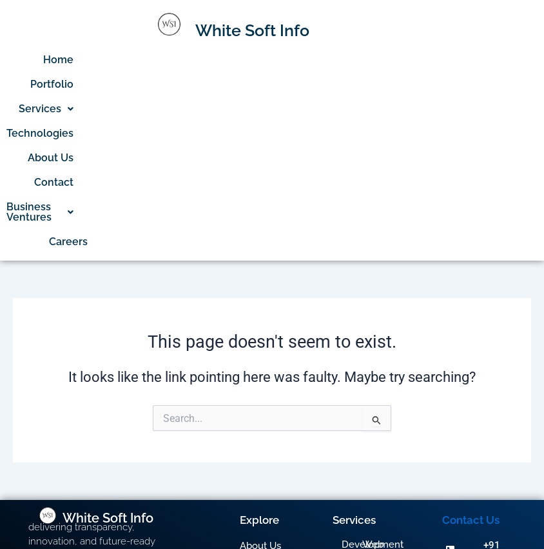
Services (252, 60)
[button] (252, 60)
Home (138, 60)
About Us (398, 60)
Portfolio (189, 60)
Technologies (327, 60)
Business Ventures (384, 84)
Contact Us (471, 362)
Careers (469, 84)
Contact (454, 60)
